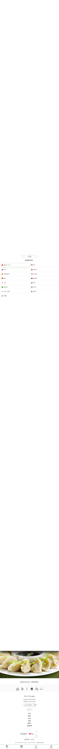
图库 (29, 716)
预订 (21, 747)
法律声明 (29, 725)
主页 (29, 713)
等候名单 (36, 747)
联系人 (29, 723)
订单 (7, 747)
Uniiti (32, 739)
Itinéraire (51, 747)
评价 (29, 718)
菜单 (29, 721)
